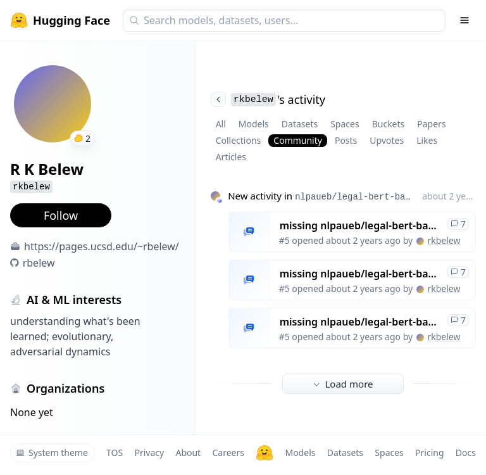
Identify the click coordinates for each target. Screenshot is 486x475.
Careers (228, 452)
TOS (114, 452)
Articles (231, 157)
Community (297, 140)
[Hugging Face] (264, 453)
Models (254, 124)
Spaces (344, 124)
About (188, 452)
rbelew (39, 263)
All (221, 124)
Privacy (149, 452)
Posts (346, 140)
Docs (466, 452)
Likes (426, 140)
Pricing (429, 452)
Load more (343, 383)
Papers (431, 124)
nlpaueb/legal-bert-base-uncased (353, 197)
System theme (52, 452)
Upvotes (387, 140)
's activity (268, 99)
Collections (238, 140)
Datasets (300, 124)
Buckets (388, 124)
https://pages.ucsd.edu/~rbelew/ (101, 246)
